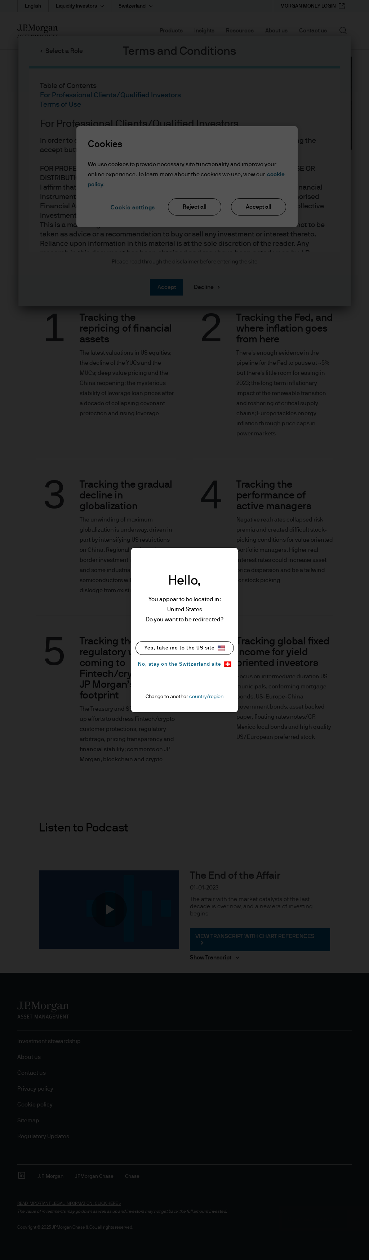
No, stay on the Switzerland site (184, 664)
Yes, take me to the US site (185, 648)
